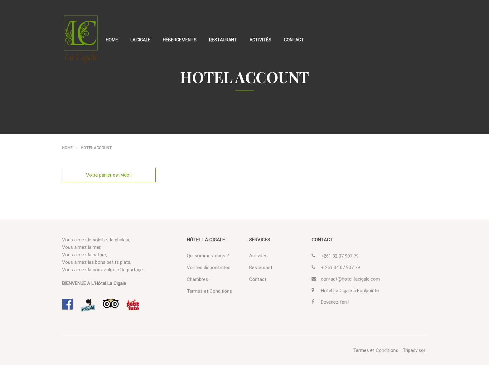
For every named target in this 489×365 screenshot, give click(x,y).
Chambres (197, 279)
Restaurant (223, 39)
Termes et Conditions (209, 291)
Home (112, 39)
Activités (260, 39)
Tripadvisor (414, 350)
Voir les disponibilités (208, 267)
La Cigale (140, 39)
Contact (294, 39)
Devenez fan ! (335, 302)
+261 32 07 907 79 (340, 256)
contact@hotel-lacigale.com (350, 279)
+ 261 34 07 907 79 (340, 267)
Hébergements (179, 39)
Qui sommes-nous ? (208, 255)
